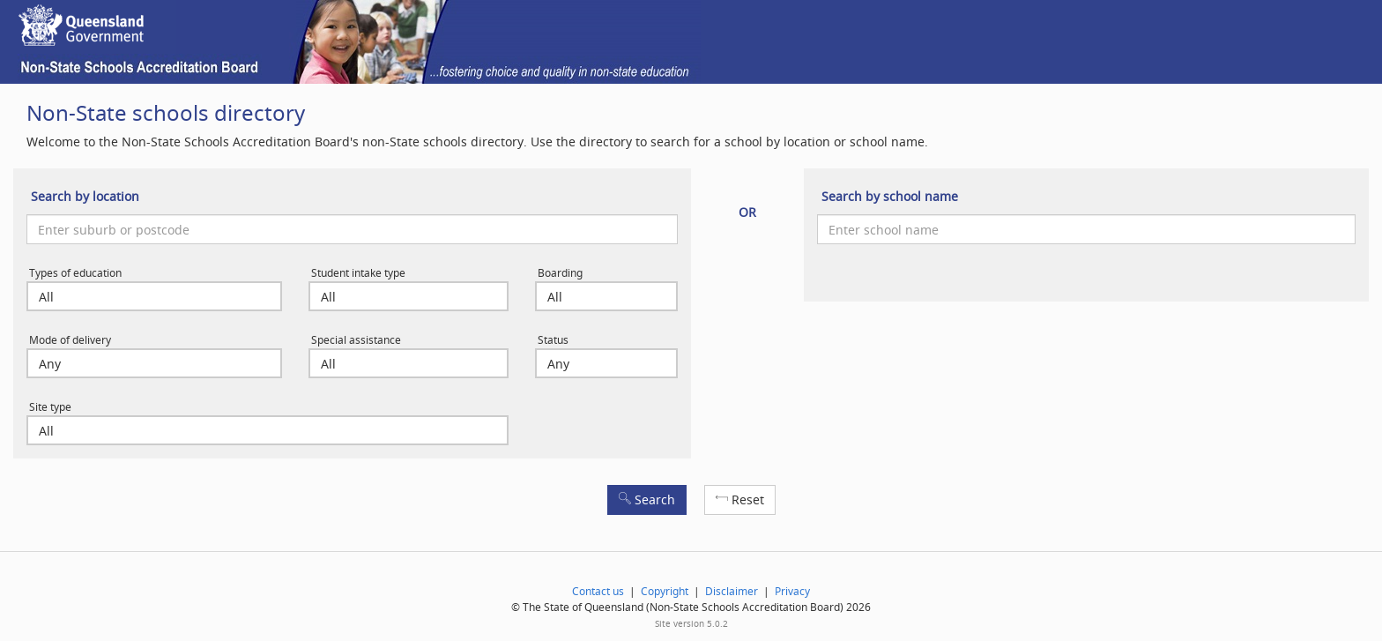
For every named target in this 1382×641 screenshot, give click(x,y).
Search (647, 499)
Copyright (664, 591)
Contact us (598, 591)
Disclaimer (731, 591)
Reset (740, 499)
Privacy (792, 591)
